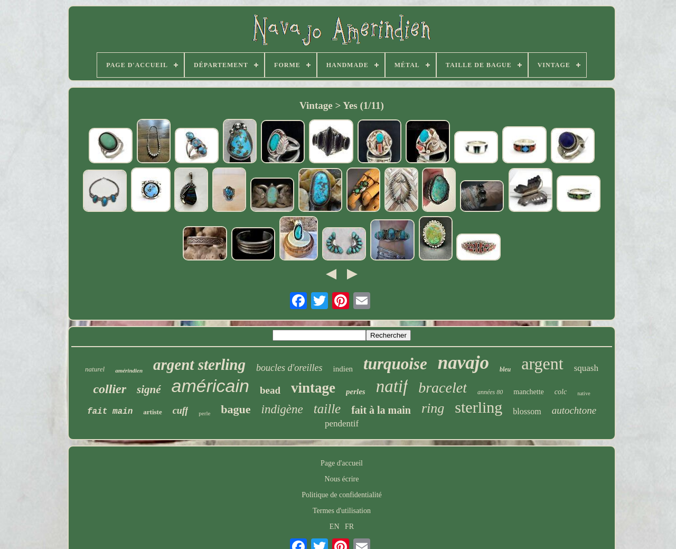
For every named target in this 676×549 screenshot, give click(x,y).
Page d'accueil (342, 463)
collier (109, 389)
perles (355, 391)
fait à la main (381, 410)
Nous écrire (342, 479)
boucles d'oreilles (289, 367)
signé (149, 389)
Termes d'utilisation (342, 511)
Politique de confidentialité (342, 495)
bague (235, 409)
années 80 (490, 392)
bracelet (442, 387)
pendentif (342, 423)
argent (542, 363)
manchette (528, 392)
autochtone (574, 410)
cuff (181, 410)
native (583, 393)
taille (327, 409)
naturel (95, 369)
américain (210, 386)
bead (270, 390)
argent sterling (199, 364)
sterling (478, 407)
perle (204, 413)
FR (349, 527)
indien (343, 369)
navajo (463, 362)
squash (586, 368)
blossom (527, 411)
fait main (110, 411)
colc (561, 392)
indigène (282, 409)
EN (335, 527)
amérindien (129, 370)
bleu (505, 369)
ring (432, 408)
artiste (152, 412)
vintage (313, 388)
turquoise (395, 364)
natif (392, 386)
